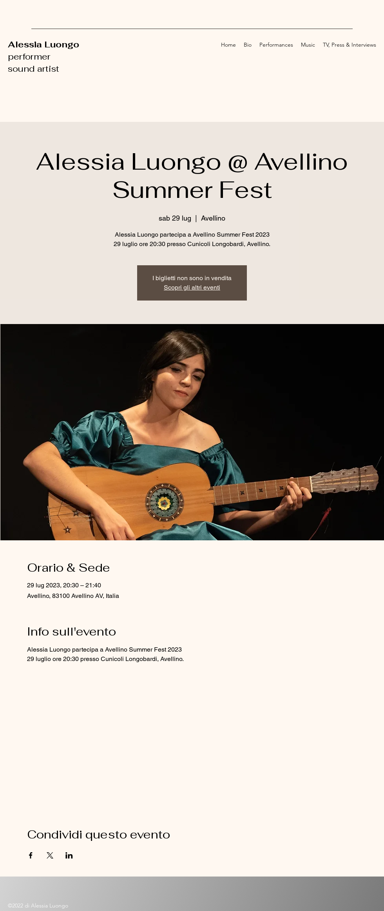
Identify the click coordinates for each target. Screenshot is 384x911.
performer (30, 56)
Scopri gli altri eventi (192, 287)
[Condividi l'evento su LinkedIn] (69, 855)
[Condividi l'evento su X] (50, 855)
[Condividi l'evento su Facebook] (30, 855)
